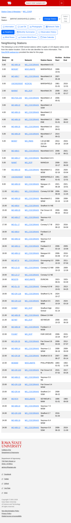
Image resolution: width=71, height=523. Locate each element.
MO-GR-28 (15, 356)
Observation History (47, 32)
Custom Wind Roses (27, 37)
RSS (4, 493)
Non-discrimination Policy (10, 511)
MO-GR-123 (16, 301)
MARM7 (14, 91)
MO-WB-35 (15, 315)
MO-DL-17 (15, 225)
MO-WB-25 (15, 127)
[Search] (36, 3)
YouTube (6, 488)
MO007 (14, 141)
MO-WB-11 (15, 246)
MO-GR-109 (16, 413)
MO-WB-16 (15, 65)
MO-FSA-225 (16, 98)
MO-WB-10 (15, 198)
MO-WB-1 (15, 191)
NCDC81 (28, 84)
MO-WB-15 (15, 112)
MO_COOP (27, 12)
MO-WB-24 (15, 406)
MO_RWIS (29, 141)
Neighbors (8, 32)
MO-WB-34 (15, 327)
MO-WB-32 (15, 239)
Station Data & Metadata (11, 12)
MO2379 (14, 279)
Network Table (52, 26)
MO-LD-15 (15, 268)
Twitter (5, 479)
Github (5, 484)
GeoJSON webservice (10, 52)
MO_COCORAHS (32, 65)
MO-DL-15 (15, 287)
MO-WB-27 (15, 217)
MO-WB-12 (15, 253)
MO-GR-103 (16, 370)
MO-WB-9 (15, 232)
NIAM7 (14, 163)
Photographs (36, 26)
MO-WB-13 (15, 428)
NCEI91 (28, 177)
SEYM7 (14, 320)
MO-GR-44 (15, 392)
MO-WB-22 (15, 105)
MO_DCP (28, 91)
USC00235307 (17, 84)
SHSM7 (14, 308)
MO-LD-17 (15, 275)
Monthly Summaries (26, 32)
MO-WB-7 (15, 76)
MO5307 (14, 69)
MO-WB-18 (15, 119)
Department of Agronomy (10, 452)
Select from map (65, 19)
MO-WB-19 (15, 420)
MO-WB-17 (15, 158)
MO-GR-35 (15, 341)
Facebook (6, 474)
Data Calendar (47, 37)
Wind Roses (9, 37)
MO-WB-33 (15, 184)
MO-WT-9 (15, 260)
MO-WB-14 (15, 349)
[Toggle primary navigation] (61, 3)
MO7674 (14, 399)
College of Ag (6, 450)
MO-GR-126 (16, 294)
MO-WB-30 (15, 170)
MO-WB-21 (15, 377)
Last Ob (22, 26)
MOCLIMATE (30, 69)
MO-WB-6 (15, 206)
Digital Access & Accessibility (12, 516)
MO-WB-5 (15, 151)
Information (8, 26)
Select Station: (4, 19)
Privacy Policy (6, 513)
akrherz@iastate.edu (9, 467)
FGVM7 (14, 334)
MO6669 (14, 363)
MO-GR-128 (16, 384)
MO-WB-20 (15, 210)
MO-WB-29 (15, 134)
